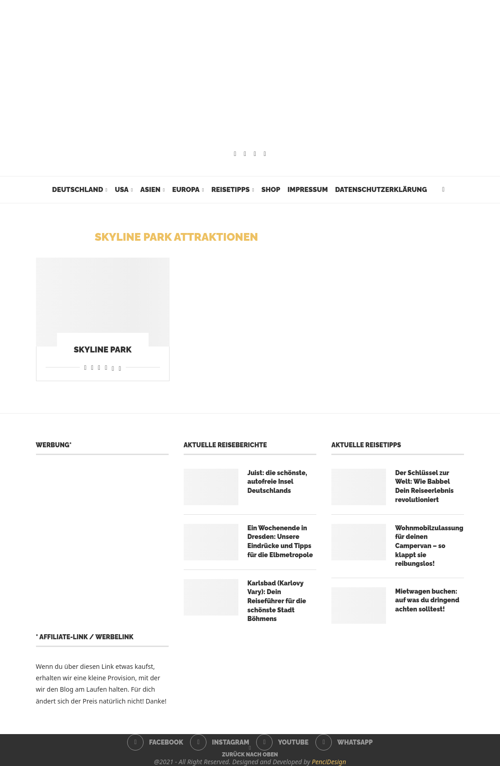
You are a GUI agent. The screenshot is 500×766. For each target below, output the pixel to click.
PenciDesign (329, 761)
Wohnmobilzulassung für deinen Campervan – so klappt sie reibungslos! (429, 545)
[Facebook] (235, 154)
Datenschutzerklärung (381, 190)
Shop (270, 190)
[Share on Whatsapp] (99, 367)
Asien (150, 190)
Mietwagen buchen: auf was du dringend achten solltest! (427, 600)
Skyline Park (103, 349)
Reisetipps (230, 190)
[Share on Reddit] (92, 367)
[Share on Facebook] (85, 367)
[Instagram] (245, 154)
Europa (186, 190)
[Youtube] (255, 154)
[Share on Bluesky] (120, 367)
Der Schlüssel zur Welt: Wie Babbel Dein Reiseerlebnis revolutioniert (424, 486)
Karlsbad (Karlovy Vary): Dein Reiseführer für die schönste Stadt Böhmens (276, 601)
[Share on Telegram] (106, 367)
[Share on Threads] (113, 367)
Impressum (308, 190)
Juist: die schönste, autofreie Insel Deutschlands (277, 481)
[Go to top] (250, 754)
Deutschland (77, 190)
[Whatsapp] (265, 154)
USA (122, 190)
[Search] (443, 189)
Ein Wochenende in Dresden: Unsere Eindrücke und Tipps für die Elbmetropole (280, 541)
